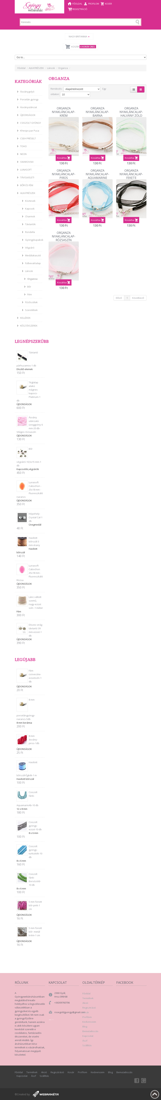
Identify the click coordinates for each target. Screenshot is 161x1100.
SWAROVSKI (26, 161)
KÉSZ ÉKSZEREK (28, 325)
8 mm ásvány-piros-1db (34, 739)
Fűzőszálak (31, 302)
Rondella (30, 232)
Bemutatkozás (90, 1031)
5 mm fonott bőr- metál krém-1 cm (35, 931)
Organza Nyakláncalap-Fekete (131, 168)
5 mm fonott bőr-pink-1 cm (35, 905)
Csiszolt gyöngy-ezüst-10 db (35, 825)
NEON (23, 154)
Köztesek (30, 200)
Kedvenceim (89, 1021)
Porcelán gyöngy (29, 99)
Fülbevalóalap (33, 263)
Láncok (51, 68)
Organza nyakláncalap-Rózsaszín (63, 230)
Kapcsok (30, 208)
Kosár (108, 3)
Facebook (136, 1080)
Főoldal (77, 3)
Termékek (88, 998)
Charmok (30, 216)
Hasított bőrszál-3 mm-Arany (34, 541)
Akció (85, 1003)
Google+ (144, 1080)
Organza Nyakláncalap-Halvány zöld (131, 106)
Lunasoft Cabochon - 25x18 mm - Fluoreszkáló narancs (30, 489)
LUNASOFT (26, 169)
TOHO (23, 146)
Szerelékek (31, 310)
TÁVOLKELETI (27, 177)
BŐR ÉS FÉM (26, 185)
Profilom (93, 3)
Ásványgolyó (27, 91)
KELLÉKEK (25, 317)
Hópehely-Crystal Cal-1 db (35, 517)
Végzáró (29, 247)
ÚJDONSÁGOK (27, 115)
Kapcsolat (87, 1036)
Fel (155, 1094)
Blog (84, 1026)
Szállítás (87, 1045)
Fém (29, 294)
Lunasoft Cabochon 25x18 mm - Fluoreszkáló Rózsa (30, 573)
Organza (63, 68)
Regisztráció (79, 9)
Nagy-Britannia (79, 36)
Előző (119, 293)
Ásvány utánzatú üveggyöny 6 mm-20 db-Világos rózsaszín (30, 425)
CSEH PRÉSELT (28, 138)
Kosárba (62, 153)
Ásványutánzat (28, 107)
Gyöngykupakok (34, 239)
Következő (138, 293)
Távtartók (30, 224)
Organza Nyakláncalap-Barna (97, 106)
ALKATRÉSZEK (36, 68)
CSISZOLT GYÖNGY (30, 122)
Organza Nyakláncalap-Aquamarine (97, 168)
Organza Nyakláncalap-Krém (63, 106)
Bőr (29, 286)
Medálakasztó (33, 255)
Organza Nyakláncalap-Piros (63, 168)
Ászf (84, 1040)
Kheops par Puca (29, 130)
